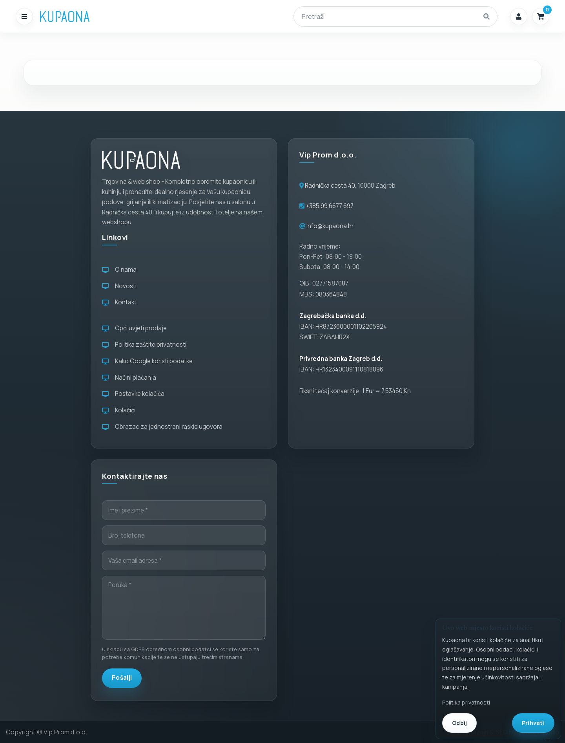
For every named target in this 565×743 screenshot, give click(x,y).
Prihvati (533, 723)
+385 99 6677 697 (329, 206)
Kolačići (118, 410)
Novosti (119, 286)
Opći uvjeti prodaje (134, 328)
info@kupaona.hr (330, 226)
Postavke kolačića (133, 394)
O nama (119, 269)
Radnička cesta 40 (330, 185)
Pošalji (122, 677)
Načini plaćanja (129, 377)
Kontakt (119, 302)
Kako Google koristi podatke (147, 361)
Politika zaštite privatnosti (144, 344)
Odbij (459, 723)
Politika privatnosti (466, 702)
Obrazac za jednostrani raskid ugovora (162, 427)
